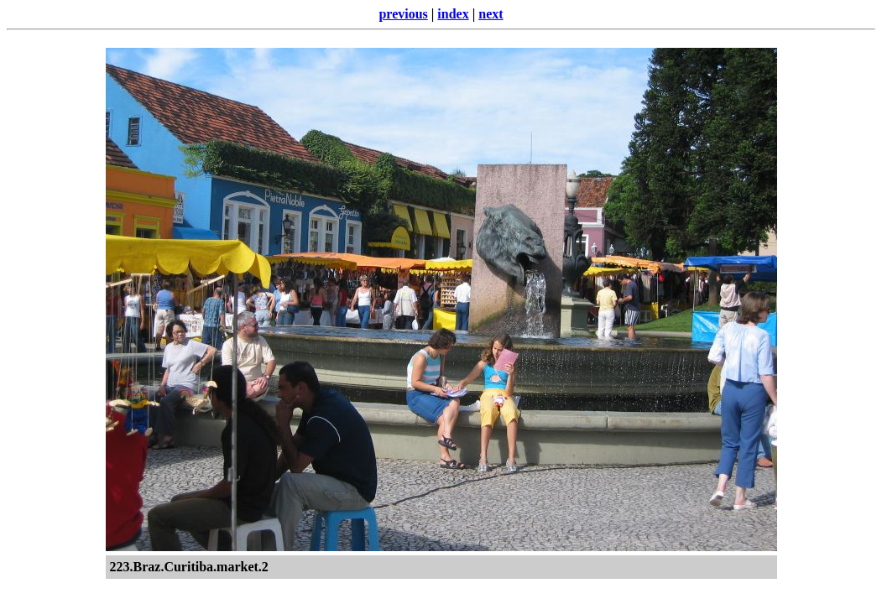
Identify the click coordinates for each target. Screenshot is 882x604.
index (452, 14)
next (490, 14)
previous (402, 14)
